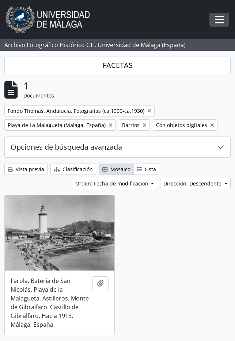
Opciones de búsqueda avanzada (66, 147)
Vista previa (26, 169)
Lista (146, 169)
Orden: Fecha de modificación (112, 183)
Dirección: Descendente (193, 183)
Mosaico (116, 169)
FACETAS (118, 65)
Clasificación (73, 169)
